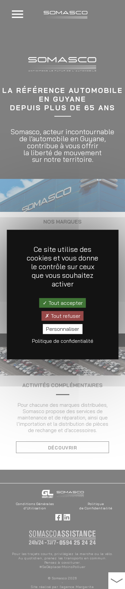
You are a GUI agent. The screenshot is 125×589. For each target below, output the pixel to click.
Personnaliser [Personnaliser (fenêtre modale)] (62, 328)
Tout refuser (62, 315)
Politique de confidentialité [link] (62, 340)
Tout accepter (63, 302)
